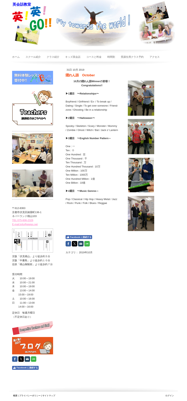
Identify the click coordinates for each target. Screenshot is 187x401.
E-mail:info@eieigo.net (25, 224)
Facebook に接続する (78, 237)
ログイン (169, 395)
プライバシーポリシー (30, 395)
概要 (15, 395)
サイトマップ (48, 395)
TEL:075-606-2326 (22, 220)
